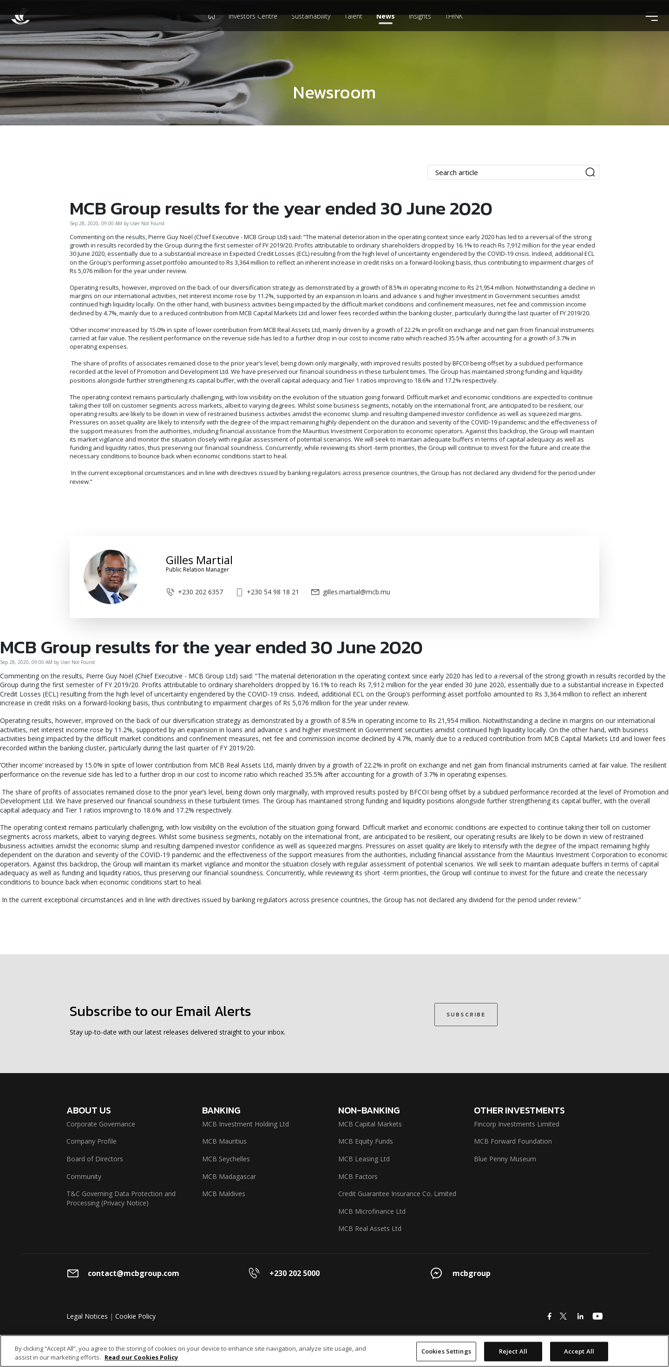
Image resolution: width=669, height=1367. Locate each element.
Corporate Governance (100, 1124)
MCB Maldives (223, 1193)
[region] (334, 1351)
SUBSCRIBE (465, 1014)
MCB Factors (358, 1176)
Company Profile (91, 1141)
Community (83, 1176)
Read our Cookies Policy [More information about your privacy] (141, 1357)
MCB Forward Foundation (513, 1141)
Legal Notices (87, 1316)
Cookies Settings (446, 1351)
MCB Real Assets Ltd (369, 1228)
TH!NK (454, 29)
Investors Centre (253, 29)
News (385, 29)
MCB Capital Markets (370, 1124)
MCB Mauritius (224, 1141)
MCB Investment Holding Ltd (245, 1124)
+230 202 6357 (194, 592)
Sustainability (310, 29)
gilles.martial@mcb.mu (350, 592)
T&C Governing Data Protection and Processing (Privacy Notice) (121, 1198)
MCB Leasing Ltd (364, 1158)
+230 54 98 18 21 (267, 592)
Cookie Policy (135, 1316)
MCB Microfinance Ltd (372, 1211)
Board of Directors (94, 1158)
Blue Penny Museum (505, 1158)
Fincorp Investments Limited (516, 1124)
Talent (353, 29)
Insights (420, 29)
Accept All (579, 1351)
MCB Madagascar (229, 1176)
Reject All (513, 1351)
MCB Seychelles (226, 1158)
